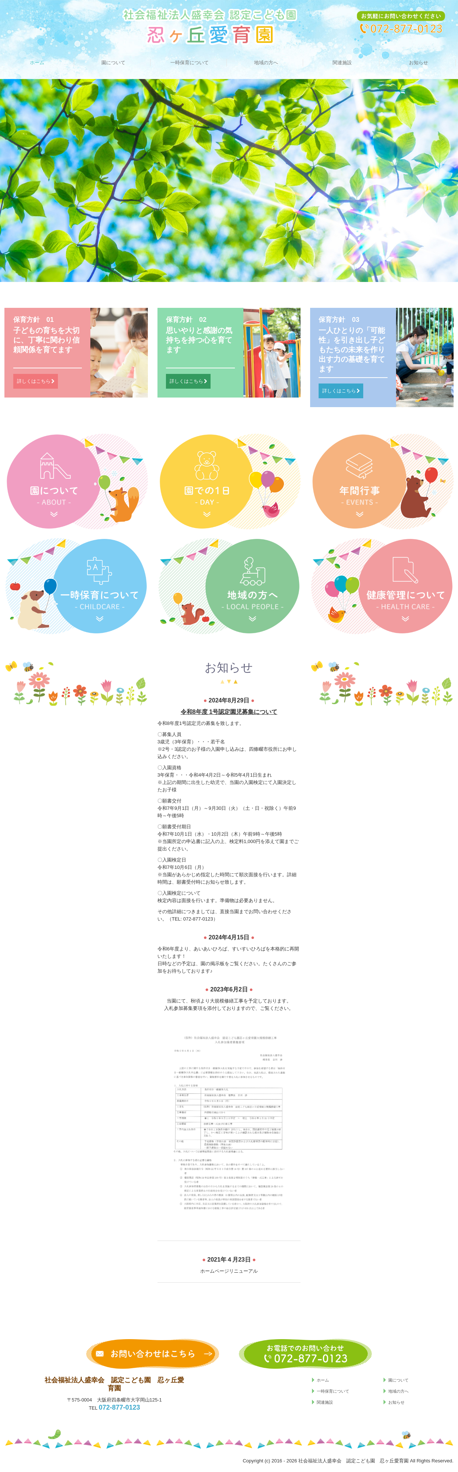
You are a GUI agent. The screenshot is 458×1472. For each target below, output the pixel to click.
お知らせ (418, 62)
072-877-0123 (198, 919)
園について (113, 62)
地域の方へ (266, 62)
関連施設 (342, 62)
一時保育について (189, 62)
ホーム (37, 62)
